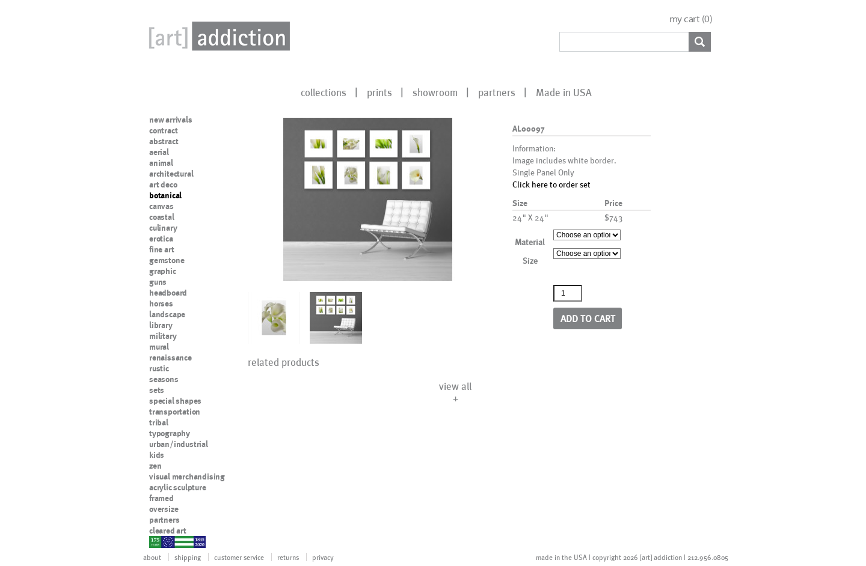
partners (496, 92)
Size (530, 260)
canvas (161, 206)
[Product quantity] (567, 293)
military (162, 336)
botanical (165, 195)
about (152, 557)
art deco (163, 184)
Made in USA (564, 92)
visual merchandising (187, 476)
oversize (163, 509)
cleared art (167, 530)
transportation (174, 411)
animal (161, 163)
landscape (167, 314)
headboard (168, 292)
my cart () (691, 19)
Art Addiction (217, 36)
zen (155, 465)
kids (156, 455)
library (161, 325)
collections (323, 92)
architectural (171, 173)
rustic (159, 368)
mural (159, 346)
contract (163, 130)
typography (169, 433)
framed (161, 498)
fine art (161, 249)
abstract (163, 141)
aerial (159, 152)
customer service (239, 557)
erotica (161, 238)
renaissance (170, 357)
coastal (161, 217)
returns (288, 557)
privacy (323, 557)
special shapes (175, 401)
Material (530, 242)
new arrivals (170, 119)
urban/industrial (178, 444)
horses (161, 303)
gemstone (166, 260)
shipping (187, 557)
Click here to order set (551, 184)
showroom (435, 92)
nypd (158, 541)
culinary (163, 228)
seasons (164, 379)
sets (156, 390)
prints (379, 92)
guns (158, 282)
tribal (158, 422)
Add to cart (587, 318)
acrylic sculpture (177, 487)
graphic (162, 271)
